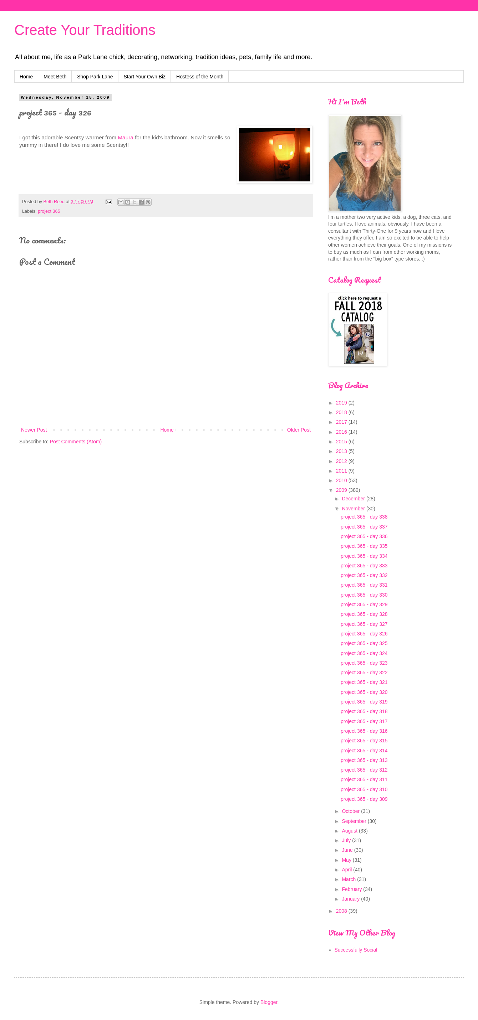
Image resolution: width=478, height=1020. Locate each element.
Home (26, 76)
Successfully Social (356, 950)
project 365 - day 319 (364, 702)
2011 (342, 471)
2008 (342, 911)
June (348, 850)
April (347, 869)
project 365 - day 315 (364, 740)
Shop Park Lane (95, 76)
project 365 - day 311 (364, 779)
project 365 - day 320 (364, 692)
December (354, 498)
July (347, 840)
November (354, 508)
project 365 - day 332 (364, 575)
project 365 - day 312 (364, 770)
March (349, 879)
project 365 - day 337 (364, 527)
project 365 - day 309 (364, 799)
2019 (342, 403)
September (354, 821)
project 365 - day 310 (364, 789)
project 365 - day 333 (364, 565)
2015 (342, 441)
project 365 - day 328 (364, 614)
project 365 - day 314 (364, 750)
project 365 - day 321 (364, 682)
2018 (342, 412)
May (347, 860)
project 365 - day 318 (364, 711)
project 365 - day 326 (364, 634)
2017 (342, 422)
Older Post (299, 430)
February (352, 889)
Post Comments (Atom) (76, 441)
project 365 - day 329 (364, 604)
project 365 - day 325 (364, 643)
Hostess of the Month (199, 76)
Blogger (268, 1002)
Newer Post (34, 430)
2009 (342, 490)
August (350, 831)
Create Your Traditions (85, 30)
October (351, 811)
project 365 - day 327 (364, 624)
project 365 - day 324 (364, 653)
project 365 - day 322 (364, 672)
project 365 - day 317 (364, 721)
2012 (342, 461)
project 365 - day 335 (364, 546)
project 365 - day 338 (364, 517)
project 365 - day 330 (364, 595)
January (351, 899)
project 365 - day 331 (364, 585)
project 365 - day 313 (364, 760)
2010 (342, 480)
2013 (342, 451)
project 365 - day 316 (364, 731)
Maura (126, 137)
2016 (342, 432)
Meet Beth (55, 76)
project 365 (49, 211)
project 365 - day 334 (364, 556)
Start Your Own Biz (145, 76)
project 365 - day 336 (364, 536)
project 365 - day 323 (364, 663)
